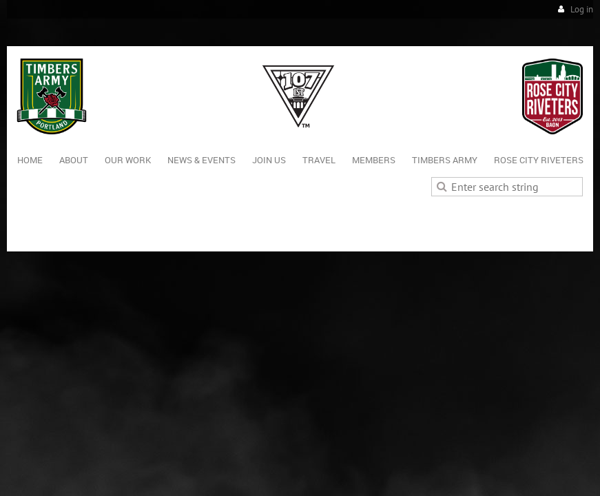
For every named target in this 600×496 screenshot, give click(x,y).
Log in (581, 9)
